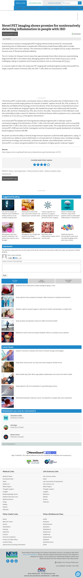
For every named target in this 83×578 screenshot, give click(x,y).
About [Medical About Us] (5, 519)
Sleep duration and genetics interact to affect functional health (36, 321)
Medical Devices (8, 499)
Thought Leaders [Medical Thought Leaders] (8, 489)
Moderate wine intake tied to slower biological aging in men (35, 285)
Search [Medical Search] (5, 524)
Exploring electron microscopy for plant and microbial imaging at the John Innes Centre (69, 237)
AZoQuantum (47, 537)
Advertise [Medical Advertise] (6, 532)
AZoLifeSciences (48, 542)
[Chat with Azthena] (78, 574)
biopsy (67, 61)
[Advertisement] (41, 186)
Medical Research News (35, 171)
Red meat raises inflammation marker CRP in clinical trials (51, 236)
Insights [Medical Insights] (5, 492)
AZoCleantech (47, 524)
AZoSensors (47, 532)
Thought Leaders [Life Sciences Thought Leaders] (48, 489)
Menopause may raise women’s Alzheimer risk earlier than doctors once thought (10, 237)
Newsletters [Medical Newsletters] (7, 527)
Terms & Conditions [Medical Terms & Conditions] (9, 537)
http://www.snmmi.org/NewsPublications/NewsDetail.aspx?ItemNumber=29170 (31, 152)
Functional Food (8, 479)
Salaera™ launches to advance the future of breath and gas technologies (40, 351)
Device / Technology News (17, 171)
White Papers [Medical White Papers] (7, 486)
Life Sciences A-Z (48, 484)
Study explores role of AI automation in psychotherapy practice (36, 386)
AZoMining (46, 534)
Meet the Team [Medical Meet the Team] (8, 522)
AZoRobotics (47, 529)
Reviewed (77, 34)
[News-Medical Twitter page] (12, 561)
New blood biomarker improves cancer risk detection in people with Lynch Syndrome (44, 398)
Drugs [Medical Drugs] (5, 502)
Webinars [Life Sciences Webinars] (46, 494)
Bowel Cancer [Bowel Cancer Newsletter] (15, 435)
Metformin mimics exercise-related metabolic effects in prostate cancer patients (42, 333)
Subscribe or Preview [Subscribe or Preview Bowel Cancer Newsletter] (17, 437)
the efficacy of (19, 116)
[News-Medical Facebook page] (7, 561)
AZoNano (46, 522)
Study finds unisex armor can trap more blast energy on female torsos (39, 362)
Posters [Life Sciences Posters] (45, 499)
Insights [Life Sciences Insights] (45, 492)
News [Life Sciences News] (45, 479)
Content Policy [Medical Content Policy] (7, 542)
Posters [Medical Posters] (5, 507)
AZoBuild (46, 539)
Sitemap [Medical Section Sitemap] (5, 529)
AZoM (45, 519)
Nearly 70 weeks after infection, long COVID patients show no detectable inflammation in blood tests (70, 215)
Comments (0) (6, 174)
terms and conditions (30, 554)
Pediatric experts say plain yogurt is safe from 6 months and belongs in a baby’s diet (43, 309)
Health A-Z (6, 484)
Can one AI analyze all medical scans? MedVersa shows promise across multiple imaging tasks (10, 215)
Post (4, 275)
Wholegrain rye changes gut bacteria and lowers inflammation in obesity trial (31, 236)
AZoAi (45, 545)
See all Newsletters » (9, 444)
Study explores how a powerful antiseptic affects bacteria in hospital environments (43, 297)
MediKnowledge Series (10, 494)
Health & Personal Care (10, 497)
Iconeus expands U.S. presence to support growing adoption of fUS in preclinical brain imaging (50, 215)
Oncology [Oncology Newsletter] (14, 425)
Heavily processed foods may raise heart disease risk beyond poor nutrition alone (31, 214)
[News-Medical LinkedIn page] (16, 561)
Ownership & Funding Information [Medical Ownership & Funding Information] (14, 545)
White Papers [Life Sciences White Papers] (47, 486)
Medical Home (20, 3)
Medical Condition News (53, 171)
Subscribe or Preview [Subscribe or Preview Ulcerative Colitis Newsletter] (17, 418)
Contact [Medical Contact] (5, 534)
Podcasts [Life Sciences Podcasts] (46, 502)
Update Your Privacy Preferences (67, 562)
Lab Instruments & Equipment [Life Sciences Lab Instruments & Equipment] (53, 481)
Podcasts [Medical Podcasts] (6, 509)
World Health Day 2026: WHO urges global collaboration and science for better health (44, 374)
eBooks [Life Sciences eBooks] (45, 497)
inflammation (65, 59)
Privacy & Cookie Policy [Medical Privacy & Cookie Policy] (10, 539)
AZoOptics (46, 527)
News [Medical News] (4, 481)
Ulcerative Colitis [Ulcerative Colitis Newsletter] (16, 416)
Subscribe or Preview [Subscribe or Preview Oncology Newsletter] (17, 427)
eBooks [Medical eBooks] (5, 504)
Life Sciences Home (35, 3)
